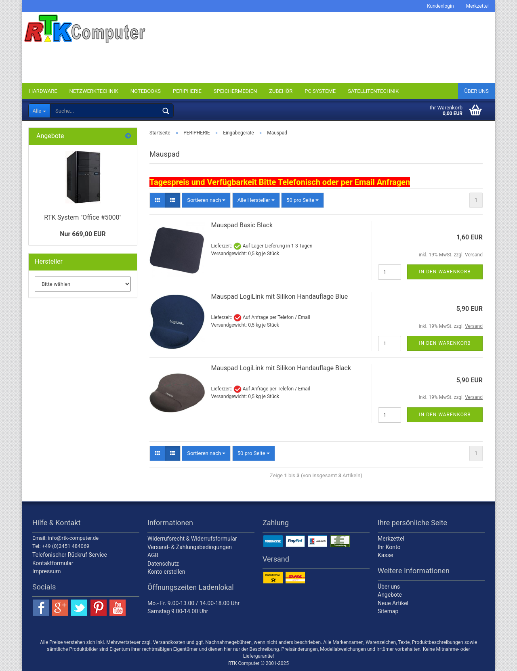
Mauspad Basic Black (242, 225)
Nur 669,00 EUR (83, 234)
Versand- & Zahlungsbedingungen (189, 547)
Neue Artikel (393, 603)
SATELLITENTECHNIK (373, 91)
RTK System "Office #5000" (82, 217)
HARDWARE (43, 91)
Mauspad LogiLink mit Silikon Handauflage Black (281, 368)
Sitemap (388, 611)
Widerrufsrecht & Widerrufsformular (192, 538)
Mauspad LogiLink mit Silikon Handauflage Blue (279, 296)
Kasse (385, 555)
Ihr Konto (389, 547)
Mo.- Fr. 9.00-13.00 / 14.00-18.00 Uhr (193, 603)
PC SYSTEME (320, 91)
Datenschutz (163, 563)
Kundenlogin (440, 6)
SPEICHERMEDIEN (235, 91)
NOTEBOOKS (145, 91)
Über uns (476, 91)
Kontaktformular (53, 563)
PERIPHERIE (187, 91)
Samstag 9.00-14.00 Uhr (177, 611)
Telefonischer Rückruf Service (69, 554)
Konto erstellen (166, 571)
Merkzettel (477, 6)
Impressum (46, 571)
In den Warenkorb (445, 272)
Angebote (390, 594)
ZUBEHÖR (280, 91)
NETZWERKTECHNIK (93, 91)
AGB (152, 555)
